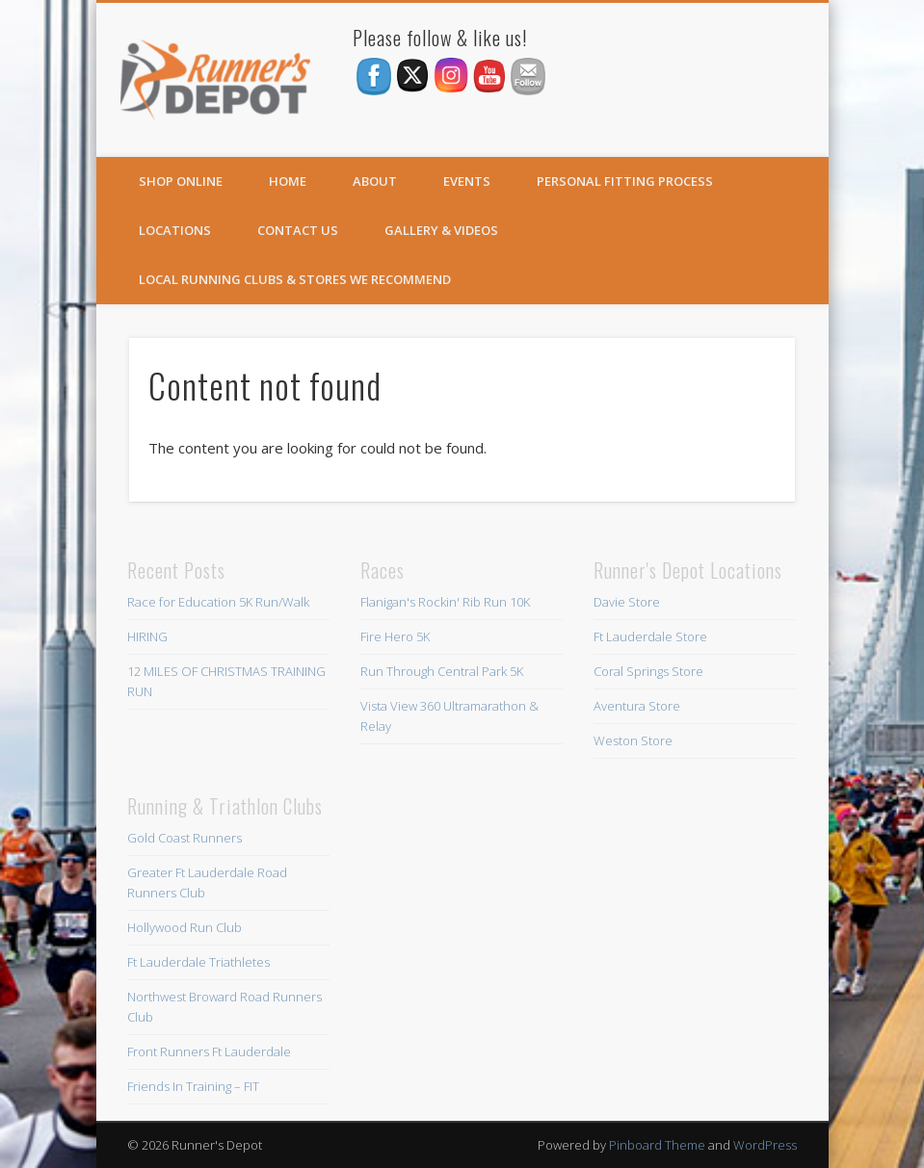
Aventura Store (637, 705)
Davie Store (627, 601)
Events (466, 181)
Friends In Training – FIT (193, 1086)
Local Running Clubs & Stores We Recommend (295, 279)
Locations (175, 230)
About (375, 181)
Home (287, 181)
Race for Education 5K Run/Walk (218, 601)
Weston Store (633, 740)
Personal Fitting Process (625, 181)
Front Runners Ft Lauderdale (209, 1051)
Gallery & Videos (441, 230)
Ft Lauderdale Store (650, 636)
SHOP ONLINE (181, 181)
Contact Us (297, 230)
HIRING (147, 636)
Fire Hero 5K (395, 636)
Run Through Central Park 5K (441, 671)
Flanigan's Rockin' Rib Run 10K (445, 601)
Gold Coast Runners (184, 837)
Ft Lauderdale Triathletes (198, 962)
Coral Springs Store (648, 671)
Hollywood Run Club (184, 927)
